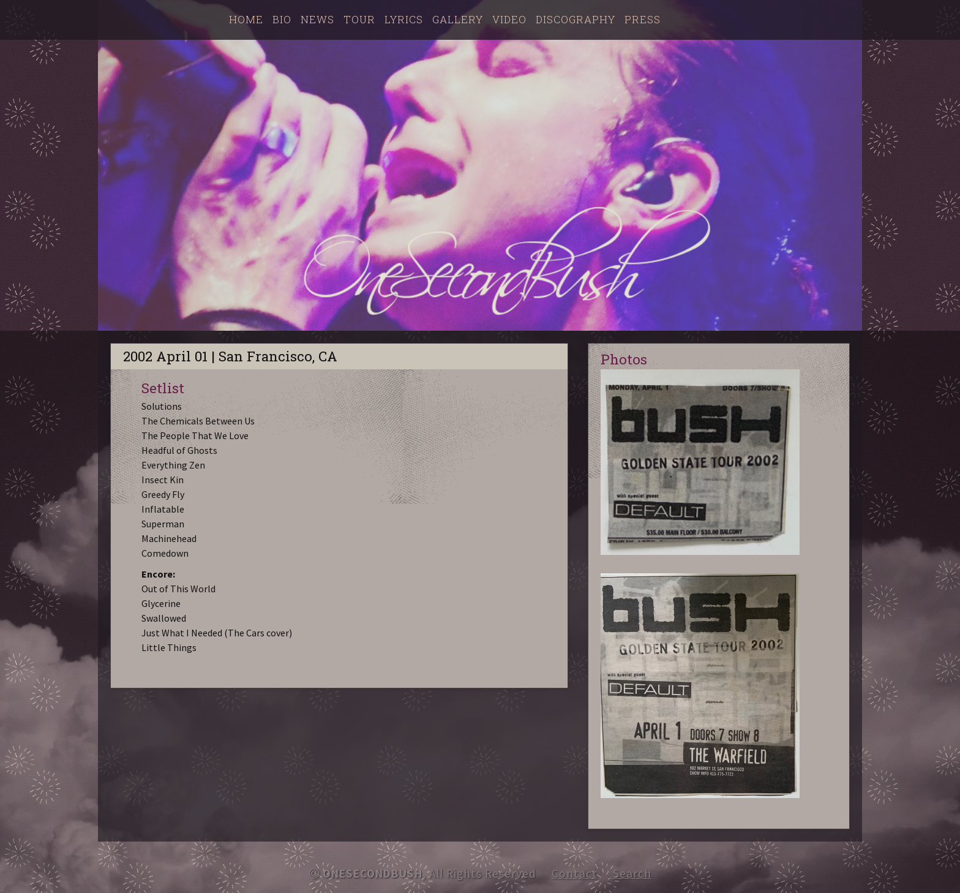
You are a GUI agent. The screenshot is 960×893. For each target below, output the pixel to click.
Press (642, 19)
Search (632, 873)
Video (509, 19)
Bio (281, 19)
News (317, 19)
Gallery (457, 19)
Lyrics (403, 19)
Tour (359, 19)
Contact (575, 873)
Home (246, 19)
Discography (575, 19)
